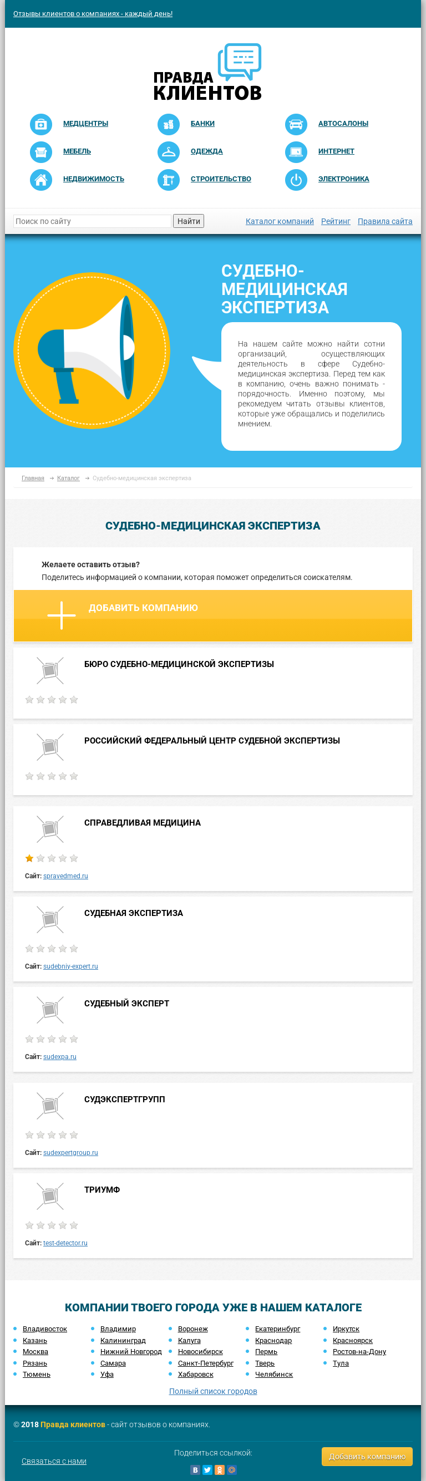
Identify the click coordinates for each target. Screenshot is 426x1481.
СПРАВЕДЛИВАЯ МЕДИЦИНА (142, 823)
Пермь (266, 1351)
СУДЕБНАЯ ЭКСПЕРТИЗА (133, 913)
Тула (341, 1363)
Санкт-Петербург (206, 1363)
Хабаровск (196, 1374)
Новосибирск (200, 1351)
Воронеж (193, 1329)
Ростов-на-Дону (359, 1351)
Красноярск (353, 1340)
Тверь (265, 1363)
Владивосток (45, 1329)
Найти (189, 221)
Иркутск (346, 1329)
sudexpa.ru (60, 1057)
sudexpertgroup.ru (70, 1153)
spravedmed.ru (65, 876)
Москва (35, 1351)
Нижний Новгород (131, 1351)
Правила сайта (385, 221)
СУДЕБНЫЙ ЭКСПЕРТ (126, 1004)
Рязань (35, 1363)
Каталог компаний (280, 221)
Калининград (123, 1340)
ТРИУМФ (102, 1190)
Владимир (118, 1329)
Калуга (189, 1340)
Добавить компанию (122, 615)
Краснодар (273, 1340)
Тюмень (36, 1374)
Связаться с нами (54, 1461)
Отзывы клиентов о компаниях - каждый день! (93, 13)
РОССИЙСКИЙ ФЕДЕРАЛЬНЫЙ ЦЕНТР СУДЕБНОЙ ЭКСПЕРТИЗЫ (212, 741)
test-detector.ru (65, 1243)
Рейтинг (336, 221)
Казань (35, 1340)
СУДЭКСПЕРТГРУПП (124, 1100)
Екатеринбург (277, 1329)
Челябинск (274, 1374)
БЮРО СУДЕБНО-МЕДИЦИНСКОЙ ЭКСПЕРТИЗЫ (179, 664)
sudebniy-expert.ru (70, 966)
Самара (113, 1363)
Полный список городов (213, 1391)
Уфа (107, 1374)
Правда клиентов (72, 1424)
